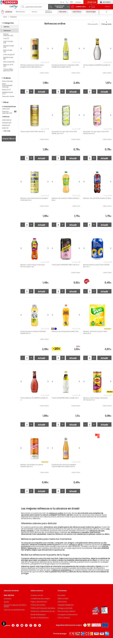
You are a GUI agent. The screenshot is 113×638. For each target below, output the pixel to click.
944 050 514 (67, 2)
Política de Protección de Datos (43, 608)
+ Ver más (6, 131)
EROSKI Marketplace (38, 614)
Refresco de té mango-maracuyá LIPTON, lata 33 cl (95, 399)
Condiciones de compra (40, 598)
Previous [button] (21, 48)
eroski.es (78, 2)
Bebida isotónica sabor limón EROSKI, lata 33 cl (96, 266)
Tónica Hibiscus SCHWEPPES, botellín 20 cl (34, 399)
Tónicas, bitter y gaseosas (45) (8, 70)
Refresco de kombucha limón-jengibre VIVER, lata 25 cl (34, 199)
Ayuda (6, 602)
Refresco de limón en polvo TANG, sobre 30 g (95, 332)
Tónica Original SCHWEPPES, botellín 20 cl (96, 66)
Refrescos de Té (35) (8, 65)
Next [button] (48, 48)
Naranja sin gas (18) (8, 58)
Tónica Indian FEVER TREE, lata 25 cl (32, 132)
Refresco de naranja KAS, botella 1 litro (65, 331)
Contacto (7, 599)
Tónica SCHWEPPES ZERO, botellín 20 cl (65, 398)
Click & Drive (62, 602)
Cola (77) (6, 38)
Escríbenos (72, 2)
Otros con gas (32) (7, 51)
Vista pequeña (93, 24)
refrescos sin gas (96, 530)
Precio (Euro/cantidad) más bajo (7, 85)
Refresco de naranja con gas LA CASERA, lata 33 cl (31, 465)
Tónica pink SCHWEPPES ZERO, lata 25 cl (65, 265)
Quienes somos (37, 595)
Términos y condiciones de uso (43, 611)
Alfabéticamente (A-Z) (7, 93)
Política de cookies (38, 605)
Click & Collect (63, 598)
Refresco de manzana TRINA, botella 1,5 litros (65, 199)
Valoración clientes (8, 96)
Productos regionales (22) (9, 112)
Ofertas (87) (6, 109)
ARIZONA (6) (6, 125)
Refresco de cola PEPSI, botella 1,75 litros (97, 198)
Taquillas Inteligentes (66, 605)
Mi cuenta (104, 2)
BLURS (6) (5, 128)
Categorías (8, 23)
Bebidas (6, 27)
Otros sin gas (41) (8, 62)
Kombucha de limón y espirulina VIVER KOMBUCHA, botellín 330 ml (65, 66)
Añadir (41, 91)
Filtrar (6, 102)
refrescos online (56, 513)
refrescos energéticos (62, 570)
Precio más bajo (7, 81)
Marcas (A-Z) (6, 90)
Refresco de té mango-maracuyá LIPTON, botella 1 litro (32, 266)
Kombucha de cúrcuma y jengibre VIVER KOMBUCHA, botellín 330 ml (64, 465)
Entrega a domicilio (65, 608)
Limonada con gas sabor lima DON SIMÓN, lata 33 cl (64, 133)
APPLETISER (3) (6, 120)
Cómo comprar (64, 618)
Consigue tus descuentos (67, 614)
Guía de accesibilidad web (14, 610)
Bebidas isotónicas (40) (8, 34)
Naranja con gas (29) (8, 46)
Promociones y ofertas (66, 611)
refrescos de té (75, 544)
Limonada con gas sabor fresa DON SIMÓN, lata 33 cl (96, 133)
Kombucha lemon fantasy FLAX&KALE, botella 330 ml (33, 332)
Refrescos (7, 31)
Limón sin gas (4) (9, 54)
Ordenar (7, 78)
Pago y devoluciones (39, 602)
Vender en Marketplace (40, 618)
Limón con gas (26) (8, 42)
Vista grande (106, 24)
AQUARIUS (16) (6, 123)
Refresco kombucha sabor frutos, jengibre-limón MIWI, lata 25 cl (32, 66)
